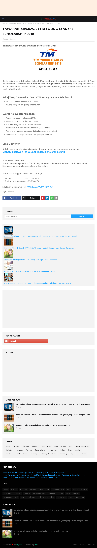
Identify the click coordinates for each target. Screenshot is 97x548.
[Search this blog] (37, 216)
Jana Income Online (82, 446)
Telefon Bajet (63, 454)
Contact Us (91, 545)
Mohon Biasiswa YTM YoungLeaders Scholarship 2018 (33, 151)
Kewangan (19, 450)
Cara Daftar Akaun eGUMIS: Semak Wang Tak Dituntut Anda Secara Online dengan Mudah (40, 236)
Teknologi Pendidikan (48, 454)
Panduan (29, 450)
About (82, 545)
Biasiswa (12, 23)
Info (70, 446)
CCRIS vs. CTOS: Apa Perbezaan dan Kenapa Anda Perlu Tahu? (29, 271)
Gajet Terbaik (46, 446)
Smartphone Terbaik (13, 454)
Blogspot (19, 545)
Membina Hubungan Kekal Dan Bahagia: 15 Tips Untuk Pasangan (30, 259)
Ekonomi (35, 446)
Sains (69, 450)
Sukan (25, 454)
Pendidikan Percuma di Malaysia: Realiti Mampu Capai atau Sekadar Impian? (33, 472)
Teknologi (33, 454)
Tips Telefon (81, 454)
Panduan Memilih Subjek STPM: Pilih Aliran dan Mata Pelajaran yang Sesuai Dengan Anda (40, 248)
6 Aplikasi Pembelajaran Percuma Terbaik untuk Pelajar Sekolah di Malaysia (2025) (37, 283)
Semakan (78, 450)
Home (4, 23)
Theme (36, 545)
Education (25, 446)
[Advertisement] (48, 8)
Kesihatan (9, 450)
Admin (6, 39)
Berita (8, 446)
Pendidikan (53, 450)
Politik (63, 450)
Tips (72, 454)
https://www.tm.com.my (40, 186)
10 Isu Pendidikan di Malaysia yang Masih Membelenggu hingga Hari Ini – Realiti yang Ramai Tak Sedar (43, 475)
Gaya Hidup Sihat (60, 446)
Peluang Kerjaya (40, 450)
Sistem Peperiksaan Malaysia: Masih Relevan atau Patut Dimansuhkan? (31, 477)
